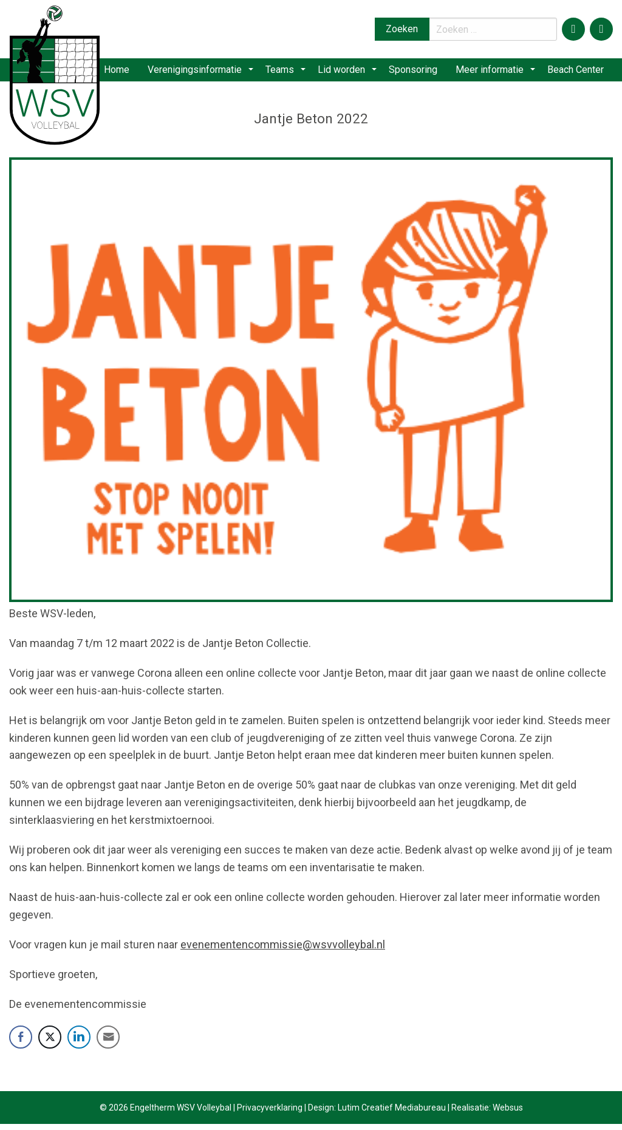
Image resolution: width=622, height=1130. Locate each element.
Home (130, 72)
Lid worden (348, 72)
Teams (290, 72)
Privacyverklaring (269, 1113)
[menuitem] (130, 72)
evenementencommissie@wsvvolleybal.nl (282, 949)
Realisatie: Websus (487, 1113)
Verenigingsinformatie (210, 72)
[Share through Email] (108, 1043)
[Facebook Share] (20, 1043)
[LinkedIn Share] (79, 1043)
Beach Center (575, 72)
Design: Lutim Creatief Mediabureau (377, 1113)
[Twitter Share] (49, 1043)
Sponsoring (415, 72)
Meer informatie (493, 72)
